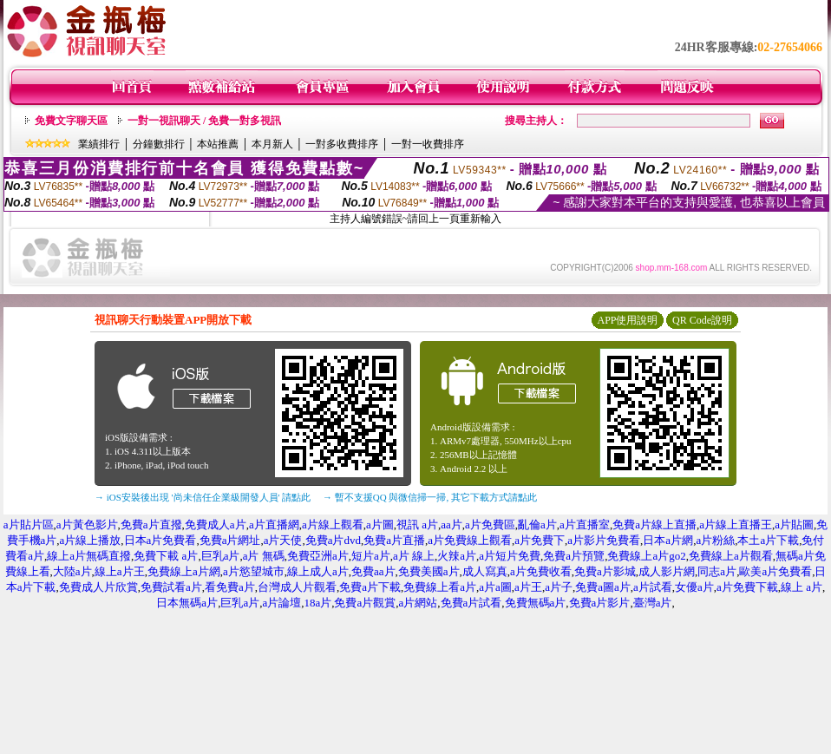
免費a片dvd (333, 540)
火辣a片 (456, 555)
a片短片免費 (509, 555)
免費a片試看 (471, 602)
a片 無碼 (264, 555)
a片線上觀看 (332, 524)
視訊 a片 (417, 524)
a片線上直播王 (735, 524)
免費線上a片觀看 (731, 555)
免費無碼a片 (535, 602)
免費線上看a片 (439, 586)
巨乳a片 (220, 555)
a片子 (559, 586)
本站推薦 (218, 144)
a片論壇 (281, 602)
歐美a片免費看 (775, 571)
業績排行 (99, 144)
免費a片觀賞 (365, 602)
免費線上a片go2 (646, 555)
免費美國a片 (429, 571)
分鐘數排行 (159, 144)
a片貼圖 (794, 524)
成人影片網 (666, 571)
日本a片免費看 (160, 540)
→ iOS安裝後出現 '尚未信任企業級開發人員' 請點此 (203, 497)
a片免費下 (539, 540)
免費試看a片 (171, 586)
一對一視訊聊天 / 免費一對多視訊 (204, 121)
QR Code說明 (702, 320)
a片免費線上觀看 (470, 540)
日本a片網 (668, 540)
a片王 (528, 586)
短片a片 (370, 555)
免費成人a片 (215, 524)
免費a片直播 (394, 540)
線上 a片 (801, 586)
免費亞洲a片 (318, 555)
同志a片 (716, 571)
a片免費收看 (541, 571)
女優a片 (694, 586)
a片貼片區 (28, 524)
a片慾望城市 (254, 571)
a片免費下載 (747, 586)
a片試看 (652, 586)
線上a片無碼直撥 (89, 555)
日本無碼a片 (187, 602)
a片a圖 (495, 586)
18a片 (317, 602)
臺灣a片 (652, 602)
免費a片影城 (605, 571)
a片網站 (418, 602)
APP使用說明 (627, 320)
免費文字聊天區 (71, 121)
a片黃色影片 (87, 524)
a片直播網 (274, 524)
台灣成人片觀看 (297, 586)
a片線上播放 (90, 540)
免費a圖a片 (603, 586)
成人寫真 (484, 571)
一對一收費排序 (427, 144)
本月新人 (272, 144)
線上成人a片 (318, 571)
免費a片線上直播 (654, 524)
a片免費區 (490, 524)
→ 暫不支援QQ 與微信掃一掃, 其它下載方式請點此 (430, 497)
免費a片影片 (600, 602)
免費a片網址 (230, 540)
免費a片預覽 (574, 555)
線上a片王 (120, 571)
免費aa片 (373, 571)
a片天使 (283, 540)
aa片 (451, 524)
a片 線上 (414, 555)
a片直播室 (584, 524)
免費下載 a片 (166, 555)
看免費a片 (230, 586)
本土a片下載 (768, 540)
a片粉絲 (715, 540)
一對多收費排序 (341, 144)
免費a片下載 (370, 586)
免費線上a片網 (183, 571)
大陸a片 (72, 571)
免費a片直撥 (151, 524)
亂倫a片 (537, 524)
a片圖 (380, 524)
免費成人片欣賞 (98, 586)
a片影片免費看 (603, 540)
